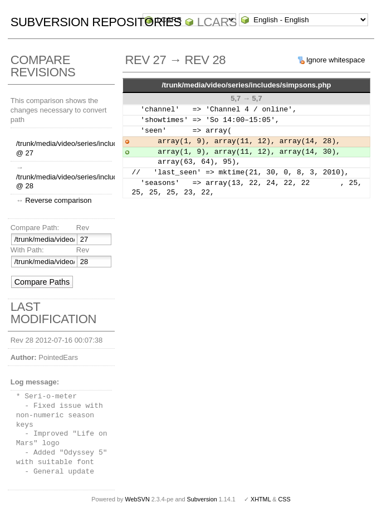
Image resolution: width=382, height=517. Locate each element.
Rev (82, 227)
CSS (284, 499)
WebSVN (137, 499)
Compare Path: (35, 227)
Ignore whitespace (335, 60)
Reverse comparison (58, 200)
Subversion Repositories (96, 22)
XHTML (261, 499)
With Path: (27, 250)
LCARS (217, 22)
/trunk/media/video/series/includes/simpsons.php (246, 85)
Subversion (202, 499)
